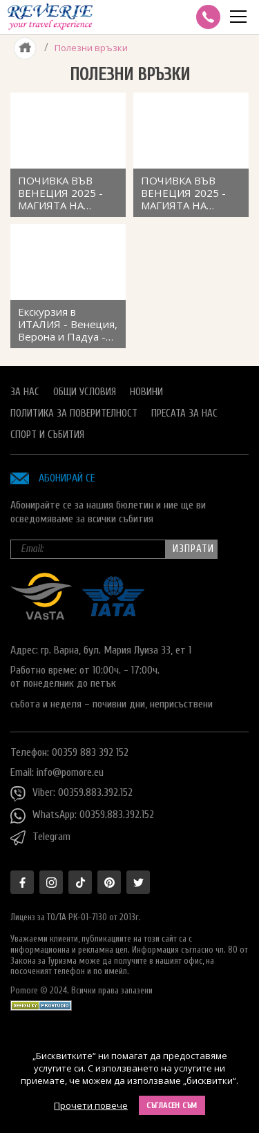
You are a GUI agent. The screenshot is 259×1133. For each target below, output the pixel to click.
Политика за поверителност (73, 413)
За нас (24, 392)
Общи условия (84, 392)
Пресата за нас (184, 413)
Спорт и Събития (47, 435)
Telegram (40, 838)
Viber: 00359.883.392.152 (71, 793)
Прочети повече (91, 1105)
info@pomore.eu (70, 772)
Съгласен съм (172, 1105)
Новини (146, 392)
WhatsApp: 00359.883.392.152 (82, 815)
